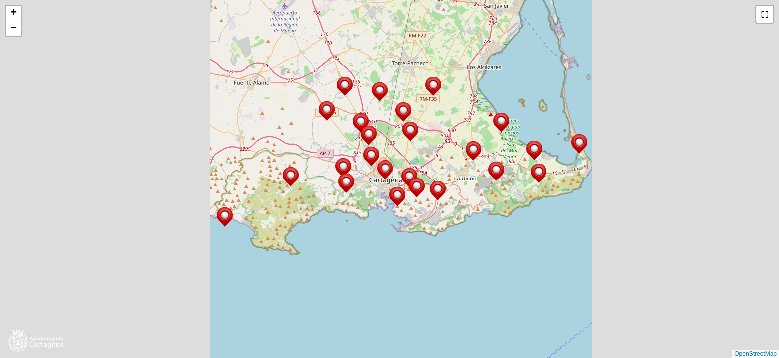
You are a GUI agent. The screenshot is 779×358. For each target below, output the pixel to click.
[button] (538, 173)
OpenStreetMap (755, 353)
